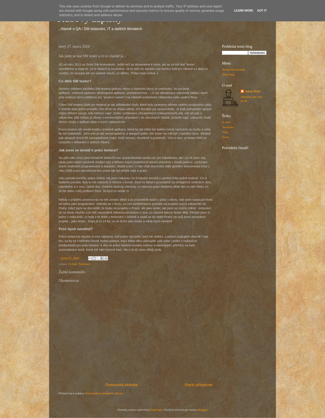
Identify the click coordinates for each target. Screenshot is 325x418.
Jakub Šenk (252, 91)
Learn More (243, 10)
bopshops (156, 409)
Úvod (225, 137)
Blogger (202, 409)
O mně (72, 264)
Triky (225, 132)
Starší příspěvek (198, 385)
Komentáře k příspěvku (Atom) (104, 393)
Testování (84, 264)
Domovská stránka (121, 385)
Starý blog (228, 74)
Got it (262, 10)
